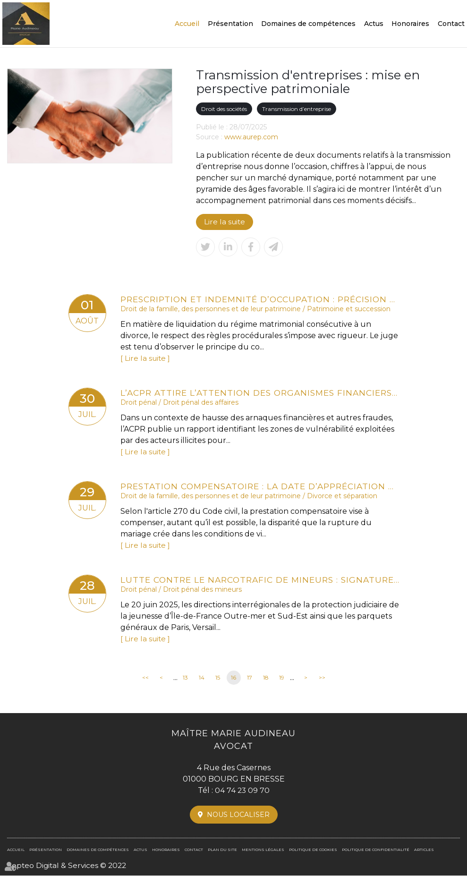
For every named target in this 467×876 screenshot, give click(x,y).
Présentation (230, 23)
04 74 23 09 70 (242, 790)
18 (266, 677)
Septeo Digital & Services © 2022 (68, 865)
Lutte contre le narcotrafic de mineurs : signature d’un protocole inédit (259, 580)
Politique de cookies (313, 849)
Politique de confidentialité (375, 849)
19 (281, 677)
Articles (424, 849)
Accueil (187, 23)
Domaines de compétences (308, 23)
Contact (451, 23)
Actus (373, 23)
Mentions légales (263, 849)
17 (249, 677)
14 (201, 677)
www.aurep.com (251, 137)
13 (185, 677)
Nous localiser (238, 814)
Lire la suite (225, 221)
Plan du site (222, 849)
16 (233, 677)
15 (217, 677)
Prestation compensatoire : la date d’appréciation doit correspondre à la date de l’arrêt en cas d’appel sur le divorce (259, 486)
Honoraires (410, 23)
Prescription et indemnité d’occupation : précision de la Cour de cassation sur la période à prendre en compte (259, 299)
